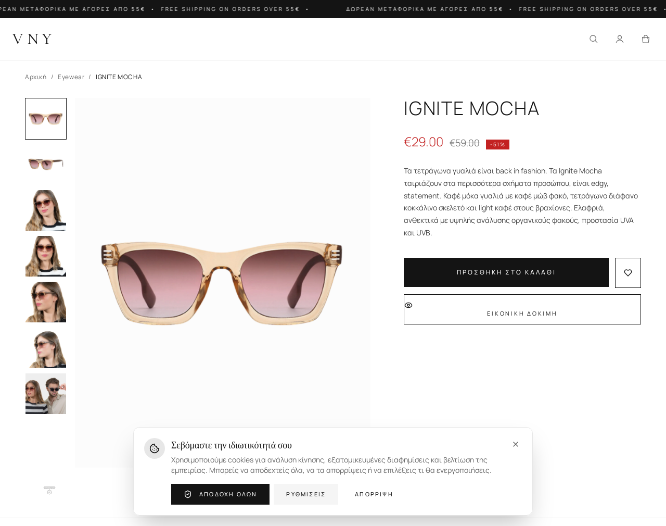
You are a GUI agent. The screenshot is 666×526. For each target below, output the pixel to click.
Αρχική (36, 77)
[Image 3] (46, 210)
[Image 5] (46, 302)
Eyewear (71, 77)
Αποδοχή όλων (220, 494)
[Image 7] (46, 394)
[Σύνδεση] (619, 39)
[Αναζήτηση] (593, 39)
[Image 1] (46, 119)
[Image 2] (46, 164)
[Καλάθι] (646, 39)
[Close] (515, 444)
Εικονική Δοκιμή (481, 309)
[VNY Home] (34, 39)
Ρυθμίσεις (306, 494)
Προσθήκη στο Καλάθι (506, 272)
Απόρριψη (374, 494)
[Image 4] (46, 256)
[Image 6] (46, 348)
